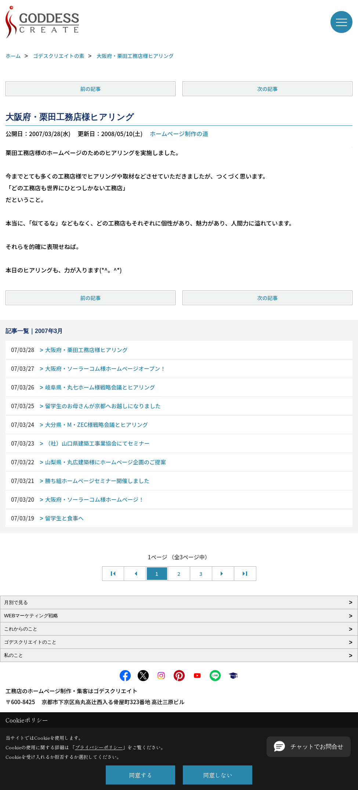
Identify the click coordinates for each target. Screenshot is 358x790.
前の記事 (90, 88)
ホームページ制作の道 (179, 133)
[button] (309, 746)
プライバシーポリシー (99, 747)
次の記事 (267, 88)
